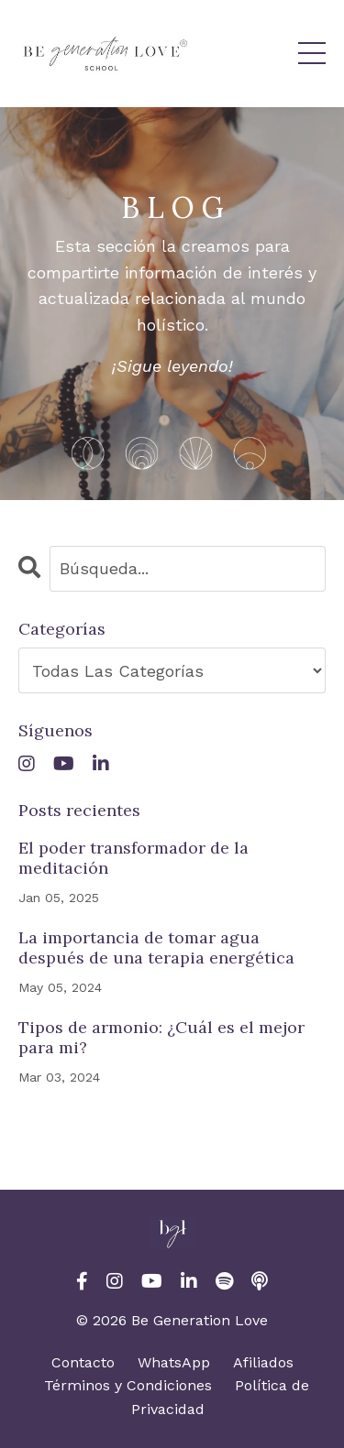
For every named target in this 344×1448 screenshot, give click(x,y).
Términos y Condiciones (128, 1385)
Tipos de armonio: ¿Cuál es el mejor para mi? (161, 1037)
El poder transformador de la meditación (133, 857)
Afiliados (263, 1362)
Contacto (83, 1362)
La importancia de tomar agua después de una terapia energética (156, 947)
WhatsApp (174, 1362)
